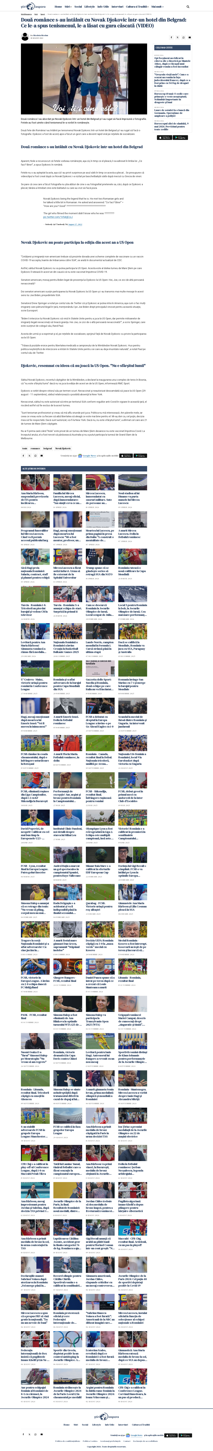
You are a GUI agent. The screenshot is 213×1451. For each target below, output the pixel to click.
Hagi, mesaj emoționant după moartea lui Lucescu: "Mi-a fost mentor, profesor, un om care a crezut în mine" (67, 535)
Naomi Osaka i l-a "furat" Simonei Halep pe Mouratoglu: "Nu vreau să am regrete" (34, 1057)
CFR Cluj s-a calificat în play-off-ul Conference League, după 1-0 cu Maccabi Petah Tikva (35, 1168)
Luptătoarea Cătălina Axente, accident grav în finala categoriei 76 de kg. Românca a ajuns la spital (67, 1243)
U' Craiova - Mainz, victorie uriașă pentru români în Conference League (34, 684)
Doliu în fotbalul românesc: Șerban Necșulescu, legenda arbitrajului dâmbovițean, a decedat (130, 1168)
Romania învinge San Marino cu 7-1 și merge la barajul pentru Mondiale (131, 684)
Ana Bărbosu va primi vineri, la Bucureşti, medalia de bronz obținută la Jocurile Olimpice (99, 1168)
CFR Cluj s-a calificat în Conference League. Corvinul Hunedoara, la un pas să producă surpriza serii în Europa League (132, 1392)
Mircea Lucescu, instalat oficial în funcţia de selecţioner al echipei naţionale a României (132, 1317)
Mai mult (157, 7)
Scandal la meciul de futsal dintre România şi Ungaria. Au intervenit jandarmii (132, 721)
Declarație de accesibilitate (145, 1441)
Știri (36, 14)
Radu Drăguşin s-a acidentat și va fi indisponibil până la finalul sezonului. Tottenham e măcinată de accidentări (66, 908)
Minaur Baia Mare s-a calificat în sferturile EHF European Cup (98, 869)
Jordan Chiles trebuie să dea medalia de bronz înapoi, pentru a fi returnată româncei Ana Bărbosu (99, 1206)
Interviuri (117, 7)
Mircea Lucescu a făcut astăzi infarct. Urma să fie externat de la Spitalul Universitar (67, 572)
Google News (89, 455)
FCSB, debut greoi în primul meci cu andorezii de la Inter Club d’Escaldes (130, 796)
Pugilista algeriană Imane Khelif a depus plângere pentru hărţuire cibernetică (130, 1206)
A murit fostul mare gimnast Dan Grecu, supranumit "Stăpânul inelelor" (66, 945)
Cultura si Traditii (136, 7)
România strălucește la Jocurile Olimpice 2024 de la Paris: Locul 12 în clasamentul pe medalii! (67, 1392)
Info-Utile (103, 7)
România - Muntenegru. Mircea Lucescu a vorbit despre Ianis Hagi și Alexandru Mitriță (132, 1094)
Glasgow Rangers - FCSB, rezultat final (64, 979)
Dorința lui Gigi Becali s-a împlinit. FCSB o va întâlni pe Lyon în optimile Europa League (132, 870)
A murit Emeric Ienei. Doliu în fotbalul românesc (66, 720)
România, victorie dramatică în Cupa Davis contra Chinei (65, 1055)
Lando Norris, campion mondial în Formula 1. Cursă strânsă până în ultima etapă (99, 647)
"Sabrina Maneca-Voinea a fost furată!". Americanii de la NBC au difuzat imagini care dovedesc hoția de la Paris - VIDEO (100, 1317)
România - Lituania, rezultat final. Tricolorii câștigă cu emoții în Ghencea (35, 1094)
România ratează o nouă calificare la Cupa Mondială (132, 571)
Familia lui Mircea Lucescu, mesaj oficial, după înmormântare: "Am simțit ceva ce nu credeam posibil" (66, 498)
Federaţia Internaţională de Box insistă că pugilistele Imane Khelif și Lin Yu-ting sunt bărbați (34, 1355)
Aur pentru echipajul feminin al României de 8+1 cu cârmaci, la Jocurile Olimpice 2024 (35, 1392)
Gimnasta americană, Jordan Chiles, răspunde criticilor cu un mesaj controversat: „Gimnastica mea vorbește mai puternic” (100, 1280)
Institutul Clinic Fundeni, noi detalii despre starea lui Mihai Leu (67, 832)
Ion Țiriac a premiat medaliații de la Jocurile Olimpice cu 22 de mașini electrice (132, 1131)
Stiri (67, 7)
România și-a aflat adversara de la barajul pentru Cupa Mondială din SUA (67, 684)
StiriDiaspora (26, 14)
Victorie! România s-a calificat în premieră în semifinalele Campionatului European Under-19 (131, 833)
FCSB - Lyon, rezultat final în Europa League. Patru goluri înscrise (34, 869)
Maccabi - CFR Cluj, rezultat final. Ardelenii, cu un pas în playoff (132, 1242)
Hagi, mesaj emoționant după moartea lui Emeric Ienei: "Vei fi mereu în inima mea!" (35, 721)
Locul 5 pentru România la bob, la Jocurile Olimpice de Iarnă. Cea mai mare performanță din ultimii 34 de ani (132, 610)
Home (58, 7)
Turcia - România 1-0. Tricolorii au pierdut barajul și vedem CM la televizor (34, 610)
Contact (126, 1441)
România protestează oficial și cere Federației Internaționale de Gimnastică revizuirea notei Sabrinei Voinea (66, 1317)
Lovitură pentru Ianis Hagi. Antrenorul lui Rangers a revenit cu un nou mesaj (100, 1057)
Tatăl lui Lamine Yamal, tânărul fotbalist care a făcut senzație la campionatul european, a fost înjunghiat (67, 1168)
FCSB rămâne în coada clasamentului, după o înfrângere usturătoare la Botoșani (35, 758)
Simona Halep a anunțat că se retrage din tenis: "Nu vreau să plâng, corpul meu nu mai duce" (35, 908)
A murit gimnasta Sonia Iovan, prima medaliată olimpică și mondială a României (100, 1094)
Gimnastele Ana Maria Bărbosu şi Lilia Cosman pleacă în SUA (132, 906)
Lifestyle (89, 7)
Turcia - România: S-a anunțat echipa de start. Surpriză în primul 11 (67, 608)
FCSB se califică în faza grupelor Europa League (66, 1130)
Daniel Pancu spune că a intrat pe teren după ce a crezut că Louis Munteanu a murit (100, 982)
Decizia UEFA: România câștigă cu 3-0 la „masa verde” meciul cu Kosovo (99, 945)
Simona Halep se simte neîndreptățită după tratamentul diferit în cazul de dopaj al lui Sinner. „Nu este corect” (66, 1094)
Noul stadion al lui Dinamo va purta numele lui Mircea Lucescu (129, 498)
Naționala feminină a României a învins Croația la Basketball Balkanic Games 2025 (66, 647)
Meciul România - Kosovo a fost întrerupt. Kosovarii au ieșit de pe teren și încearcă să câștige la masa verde (132, 945)
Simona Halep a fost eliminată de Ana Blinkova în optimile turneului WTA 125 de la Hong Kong (67, 1019)
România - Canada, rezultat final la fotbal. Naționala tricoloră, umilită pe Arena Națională (99, 758)
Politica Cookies (90, 1441)
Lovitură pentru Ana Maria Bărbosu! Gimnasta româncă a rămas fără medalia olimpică (33, 647)
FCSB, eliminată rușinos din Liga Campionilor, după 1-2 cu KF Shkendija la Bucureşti (35, 796)
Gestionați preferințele (110, 1441)
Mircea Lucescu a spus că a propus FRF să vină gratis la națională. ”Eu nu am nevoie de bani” (35, 1317)
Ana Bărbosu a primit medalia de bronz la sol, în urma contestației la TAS (35, 1243)
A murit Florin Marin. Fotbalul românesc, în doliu (66, 757)
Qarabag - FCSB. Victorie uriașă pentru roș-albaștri (99, 906)
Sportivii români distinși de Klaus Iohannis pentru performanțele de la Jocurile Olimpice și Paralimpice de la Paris (132, 1057)
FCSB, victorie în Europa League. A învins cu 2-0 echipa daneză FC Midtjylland (35, 982)
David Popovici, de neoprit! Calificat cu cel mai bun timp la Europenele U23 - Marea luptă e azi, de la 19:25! (35, 833)
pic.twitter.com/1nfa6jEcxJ (58, 217)
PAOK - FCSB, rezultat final (34, 1016)
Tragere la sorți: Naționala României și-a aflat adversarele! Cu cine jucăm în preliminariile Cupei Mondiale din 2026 (35, 945)
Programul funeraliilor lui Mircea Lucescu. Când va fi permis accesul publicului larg (34, 535)
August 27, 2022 (75, 224)
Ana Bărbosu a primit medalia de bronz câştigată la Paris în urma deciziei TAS (98, 1131)
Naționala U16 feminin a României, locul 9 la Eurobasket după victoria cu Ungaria (132, 758)
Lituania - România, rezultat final (129, 979)
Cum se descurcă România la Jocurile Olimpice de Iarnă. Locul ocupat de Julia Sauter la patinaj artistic (100, 610)
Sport (42, 14)
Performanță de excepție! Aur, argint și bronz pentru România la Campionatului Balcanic (67, 796)
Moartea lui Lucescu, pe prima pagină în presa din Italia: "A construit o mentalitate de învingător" (100, 535)
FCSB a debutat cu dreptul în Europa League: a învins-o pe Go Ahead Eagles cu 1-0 (99, 721)
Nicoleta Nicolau (40, 35)
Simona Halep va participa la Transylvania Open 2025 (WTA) (97, 1019)
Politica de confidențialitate (67, 1441)
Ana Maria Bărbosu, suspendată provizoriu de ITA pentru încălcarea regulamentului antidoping (34, 498)
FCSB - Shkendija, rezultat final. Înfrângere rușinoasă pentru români (98, 796)
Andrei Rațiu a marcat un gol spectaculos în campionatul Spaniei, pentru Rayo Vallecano (67, 870)
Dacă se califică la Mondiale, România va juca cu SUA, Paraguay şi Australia (131, 647)
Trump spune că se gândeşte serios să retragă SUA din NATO (99, 571)
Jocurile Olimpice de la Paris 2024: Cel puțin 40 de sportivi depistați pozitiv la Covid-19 (132, 1280)
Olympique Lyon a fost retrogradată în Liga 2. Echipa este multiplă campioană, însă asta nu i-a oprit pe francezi (100, 833)
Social (78, 7)
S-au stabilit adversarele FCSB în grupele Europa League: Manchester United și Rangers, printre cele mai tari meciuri (33, 1131)
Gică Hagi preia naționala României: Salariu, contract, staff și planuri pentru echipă (35, 572)
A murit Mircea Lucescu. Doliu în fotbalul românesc (129, 534)
